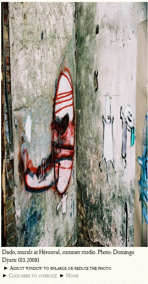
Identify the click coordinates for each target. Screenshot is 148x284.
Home (72, 275)
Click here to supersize (33, 275)
